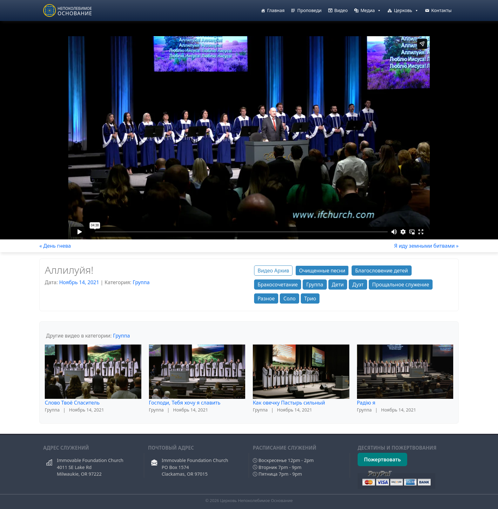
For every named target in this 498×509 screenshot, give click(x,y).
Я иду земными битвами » (426, 245)
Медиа (370, 10)
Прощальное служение (400, 284)
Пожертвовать (382, 459)
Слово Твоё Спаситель (72, 402)
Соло (289, 298)
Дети (338, 284)
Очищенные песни (322, 270)
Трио (310, 298)
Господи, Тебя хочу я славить (185, 402)
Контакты (441, 10)
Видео (341, 10)
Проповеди (309, 10)
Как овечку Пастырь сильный (289, 402)
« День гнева (55, 245)
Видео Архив (273, 270)
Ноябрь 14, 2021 (79, 282)
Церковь (406, 10)
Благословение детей (381, 270)
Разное (266, 298)
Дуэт (357, 284)
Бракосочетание (278, 284)
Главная (276, 10)
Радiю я (366, 402)
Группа (141, 282)
